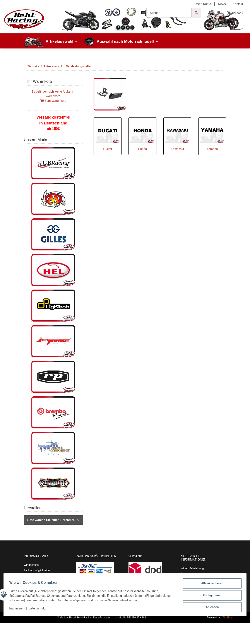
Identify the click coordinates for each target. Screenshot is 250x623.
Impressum (18, 609)
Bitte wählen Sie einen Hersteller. (51, 520)
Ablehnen (210, 607)
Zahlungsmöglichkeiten (37, 570)
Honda (142, 149)
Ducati (107, 149)
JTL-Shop (227, 617)
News (222, 4)
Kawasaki (177, 149)
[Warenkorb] (235, 13)
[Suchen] (169, 12)
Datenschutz (188, 573)
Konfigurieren (210, 596)
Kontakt (238, 4)
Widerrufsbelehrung (192, 568)
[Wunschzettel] (219, 13)
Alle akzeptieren (211, 585)
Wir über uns (31, 564)
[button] (209, 13)
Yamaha (212, 149)
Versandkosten (32, 575)
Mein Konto (203, 4)
